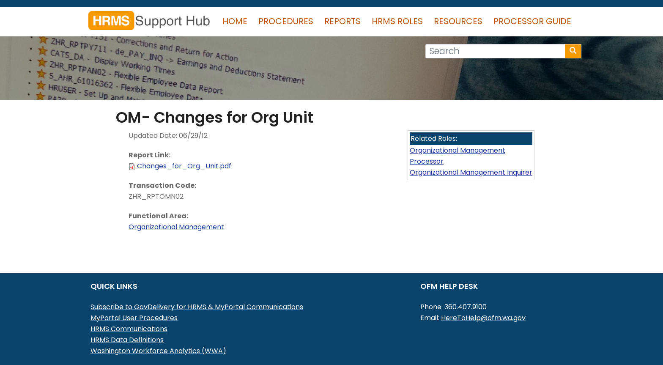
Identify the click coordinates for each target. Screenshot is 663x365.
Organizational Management (176, 227)
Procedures (285, 21)
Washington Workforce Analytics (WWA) (158, 351)
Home (234, 21)
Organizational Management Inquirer (471, 172)
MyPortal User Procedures (134, 318)
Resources (458, 21)
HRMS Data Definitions (127, 340)
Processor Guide (532, 21)
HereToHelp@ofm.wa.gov (483, 318)
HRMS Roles (397, 21)
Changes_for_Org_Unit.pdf (184, 166)
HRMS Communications (128, 329)
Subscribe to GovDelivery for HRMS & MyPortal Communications (196, 307)
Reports (342, 21)
